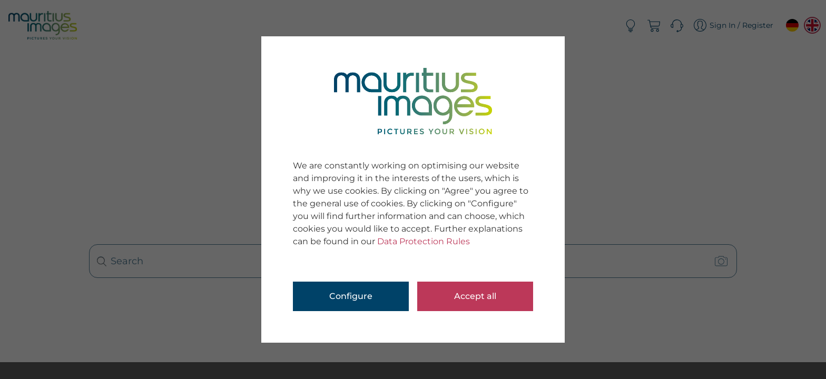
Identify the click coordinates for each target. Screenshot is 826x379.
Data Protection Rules (423, 241)
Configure (350, 296)
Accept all (475, 296)
